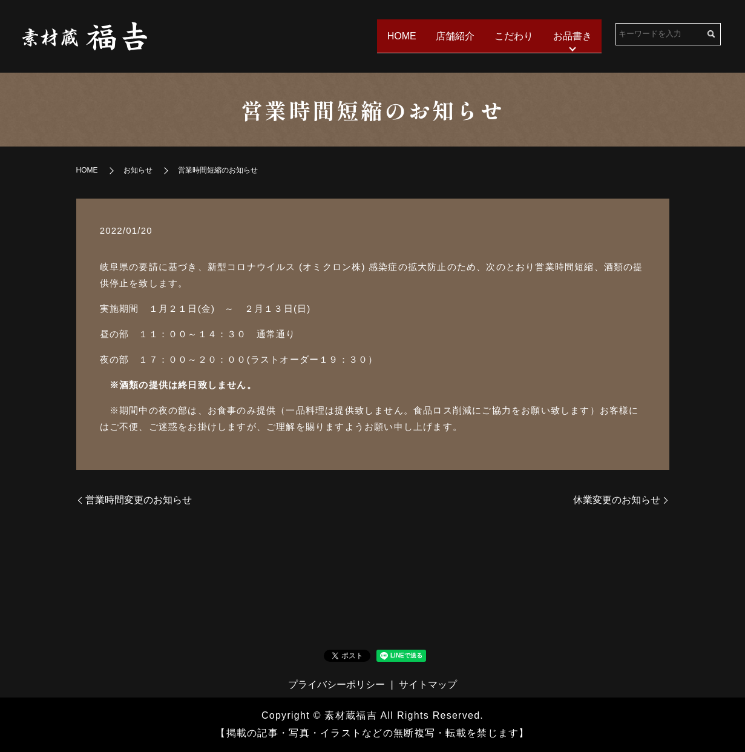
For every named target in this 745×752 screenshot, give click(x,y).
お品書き (571, 35)
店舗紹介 (451, 35)
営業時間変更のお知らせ (138, 500)
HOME (396, 35)
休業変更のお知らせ (616, 500)
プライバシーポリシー (336, 684)
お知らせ (138, 170)
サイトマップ (428, 684)
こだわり (511, 35)
